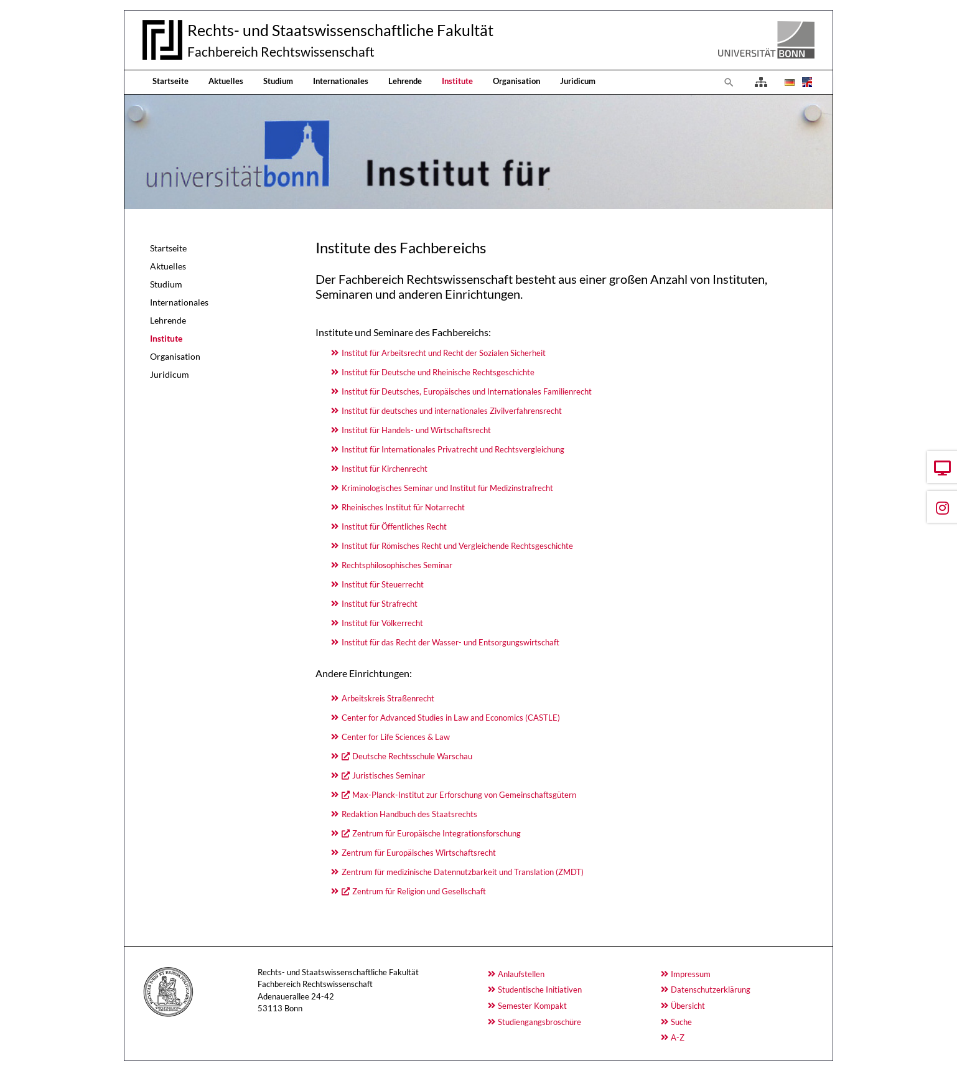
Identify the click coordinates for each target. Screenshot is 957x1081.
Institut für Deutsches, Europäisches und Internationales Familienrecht (467, 391)
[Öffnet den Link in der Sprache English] (806, 82)
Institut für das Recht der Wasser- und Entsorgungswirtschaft (450, 642)
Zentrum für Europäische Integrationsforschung (436, 833)
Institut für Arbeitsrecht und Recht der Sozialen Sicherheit (444, 353)
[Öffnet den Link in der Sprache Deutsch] (788, 82)
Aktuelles (225, 81)
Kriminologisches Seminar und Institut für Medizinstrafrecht (447, 488)
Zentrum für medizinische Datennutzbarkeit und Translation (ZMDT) (463, 872)
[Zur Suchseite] (729, 82)
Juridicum (577, 81)
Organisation (516, 81)
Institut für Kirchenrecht (384, 469)
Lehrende (405, 81)
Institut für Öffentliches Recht (394, 526)
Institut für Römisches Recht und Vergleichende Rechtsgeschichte (457, 546)
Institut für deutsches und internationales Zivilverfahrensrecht (452, 411)
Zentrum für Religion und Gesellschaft (419, 891)
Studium (278, 81)
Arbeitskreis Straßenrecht (388, 698)
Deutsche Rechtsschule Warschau (412, 756)
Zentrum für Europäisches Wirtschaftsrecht (419, 853)
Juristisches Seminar (388, 775)
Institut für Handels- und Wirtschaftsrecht (416, 430)
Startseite (170, 81)
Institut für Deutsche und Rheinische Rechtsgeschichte (438, 372)
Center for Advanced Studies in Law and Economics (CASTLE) (451, 718)
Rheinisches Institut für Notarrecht (403, 507)
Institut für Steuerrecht (383, 584)
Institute (457, 81)
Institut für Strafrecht (380, 604)
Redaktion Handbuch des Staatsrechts (409, 814)
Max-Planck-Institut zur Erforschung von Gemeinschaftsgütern (464, 795)
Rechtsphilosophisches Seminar (397, 565)
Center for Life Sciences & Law (396, 737)
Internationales (340, 81)
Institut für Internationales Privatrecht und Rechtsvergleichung (453, 449)
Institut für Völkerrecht (382, 623)
